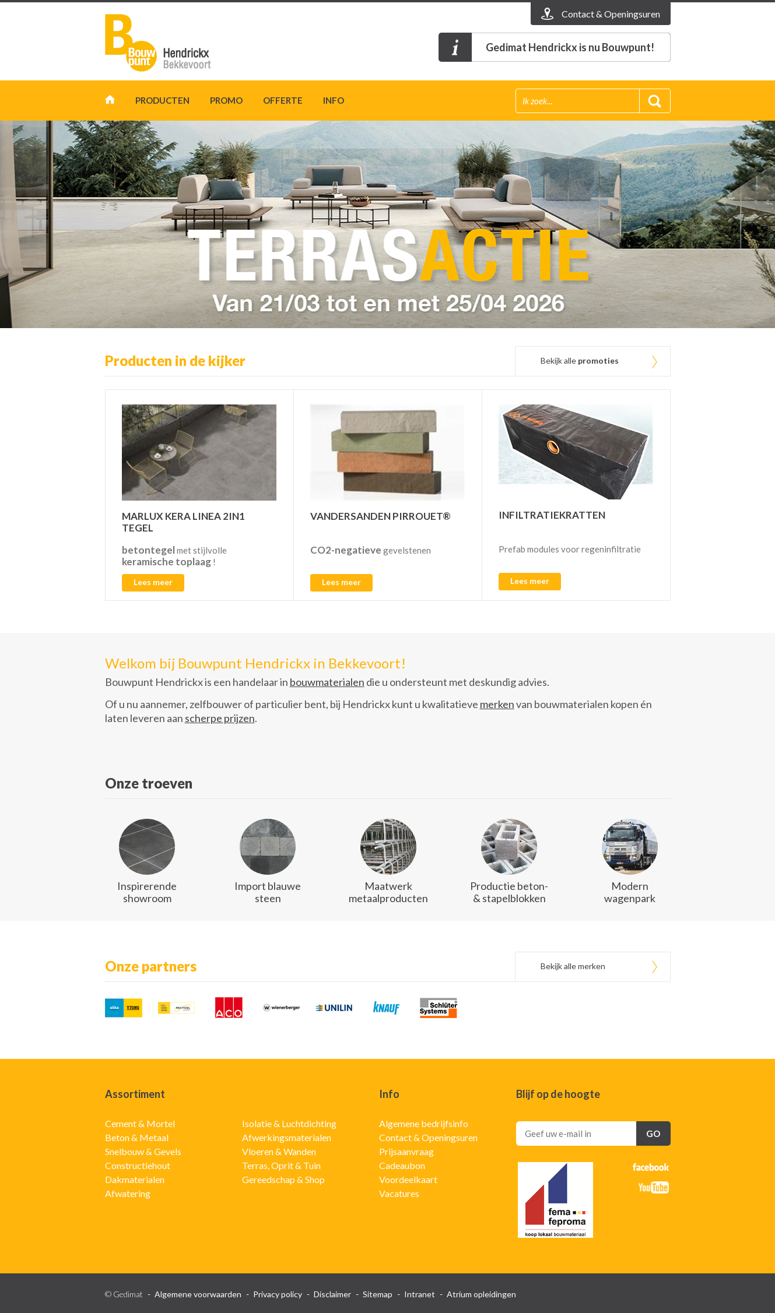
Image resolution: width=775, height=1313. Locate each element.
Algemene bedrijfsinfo (423, 1123)
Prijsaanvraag (406, 1151)
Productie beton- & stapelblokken (509, 891)
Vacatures (399, 1193)
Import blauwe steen (267, 891)
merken (497, 704)
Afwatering (127, 1193)
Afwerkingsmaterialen (286, 1137)
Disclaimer (332, 1294)
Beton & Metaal (137, 1137)
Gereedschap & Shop (283, 1179)
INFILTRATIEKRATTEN (552, 515)
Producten (162, 100)
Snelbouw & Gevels (143, 1151)
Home (110, 102)
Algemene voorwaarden (198, 1294)
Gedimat (172, 43)
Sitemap (377, 1294)
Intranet (419, 1294)
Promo (226, 100)
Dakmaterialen (134, 1179)
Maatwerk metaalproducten (388, 891)
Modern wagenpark (629, 891)
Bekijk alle (580, 360)
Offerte (283, 100)
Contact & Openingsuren (428, 1137)
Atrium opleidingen (481, 1294)
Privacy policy (277, 1294)
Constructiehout (137, 1165)
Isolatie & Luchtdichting (289, 1123)
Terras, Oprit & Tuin (281, 1165)
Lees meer (153, 582)
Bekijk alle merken (573, 966)
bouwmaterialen (327, 681)
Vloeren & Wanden (279, 1151)
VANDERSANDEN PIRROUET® (380, 516)
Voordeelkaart (408, 1179)
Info (333, 100)
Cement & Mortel (140, 1123)
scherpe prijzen (220, 718)
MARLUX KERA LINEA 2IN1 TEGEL (183, 522)
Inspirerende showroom (147, 891)
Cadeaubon (402, 1165)
